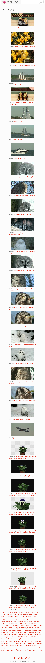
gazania (39, 625)
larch (35, 629)
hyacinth (15, 629)
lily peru (34, 631)
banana (25, 614)
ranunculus (16, 641)
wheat (24, 650)
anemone (27, 612)
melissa (37, 632)
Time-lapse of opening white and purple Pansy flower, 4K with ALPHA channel (22, 532)
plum (12, 640)
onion (39, 634)
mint (8, 634)
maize (8, 632)
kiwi (31, 629)
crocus (8, 621)
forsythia (15, 625)
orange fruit (5, 636)
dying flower (32, 623)
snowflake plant (14, 647)
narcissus (30, 634)
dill (9, 623)
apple (33, 612)
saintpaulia (27, 645)
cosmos (38, 620)
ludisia (3, 632)
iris (20, 629)
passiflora (33, 636)
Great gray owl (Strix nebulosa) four (24, 177)
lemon (14, 631)
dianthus (4, 623)
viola (12, 650)
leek (9, 631)
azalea (20, 614)
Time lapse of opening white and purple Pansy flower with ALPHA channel (22, 513)
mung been (14, 634)
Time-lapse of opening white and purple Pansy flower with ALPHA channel (22, 457)
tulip (27, 649)
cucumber (14, 621)
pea (38, 636)
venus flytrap (5, 650)
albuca (3, 612)
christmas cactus (33, 618)
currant (20, 621)
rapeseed (24, 641)
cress (3, 621)
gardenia (33, 625)
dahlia (26, 621)
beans (36, 614)
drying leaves (23, 623)
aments (21, 612)
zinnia (34, 650)
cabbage (36, 616)
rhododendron (5, 643)
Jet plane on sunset (19, 438)
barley (31, 614)
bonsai (25, 616)
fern (10, 625)
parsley (26, 636)
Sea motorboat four (19, 158)
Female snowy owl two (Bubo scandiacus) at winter (20, 420)
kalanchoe (26, 629)
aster (15, 614)
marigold (31, 632)
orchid (12, 636)
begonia (3, 616)
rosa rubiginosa (16, 643)
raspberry (31, 641)
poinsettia (18, 640)
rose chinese (30, 643)
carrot (15, 618)
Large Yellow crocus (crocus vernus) (24, 46)
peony (19, 638)
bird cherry (11, 616)
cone (33, 620)
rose (23, 643)
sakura (34, 645)
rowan (21, 645)
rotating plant (14, 645)
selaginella (4, 647)
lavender (4, 631)
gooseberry (30, 627)
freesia (22, 625)
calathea (9, 618)
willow (29, 650)
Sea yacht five (17, 140)
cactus (3, 618)
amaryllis (14, 612)
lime (39, 631)
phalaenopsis (5, 640)
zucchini (40, 650)
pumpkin (4, 641)
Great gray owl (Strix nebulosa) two (23, 214)
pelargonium (12, 638)
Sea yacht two (17, 121)
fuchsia (27, 625)
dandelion (36, 621)
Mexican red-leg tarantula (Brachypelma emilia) (19, 233)
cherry (24, 618)
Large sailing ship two (19, 84)
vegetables (37, 649)
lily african (28, 631)
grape (37, 627)
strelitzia (4, 649)
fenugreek (4, 625)
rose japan (38, 643)
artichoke (9, 614)
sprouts (29, 647)
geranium (4, 627)
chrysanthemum (16, 620)
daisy (30, 621)
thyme (17, 649)
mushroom (22, 634)
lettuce (19, 631)
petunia (38, 638)
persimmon (31, 638)
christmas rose (5, 620)
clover (28, 620)
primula (35, 640)
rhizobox (38, 641)
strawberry (36, 647)
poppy (24, 640)
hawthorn (9, 629)
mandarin (19, 632)
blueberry (18, 616)
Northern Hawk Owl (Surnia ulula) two (24, 400)
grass (3, 629)
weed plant (18, 650)
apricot (38, 612)
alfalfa (9, 612)
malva (13, 632)
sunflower (11, 649)
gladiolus (17, 627)
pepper (24, 638)
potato (29, 640)
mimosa (3, 634)
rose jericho (5, 645)
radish (10, 641)
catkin (19, 618)
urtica (31, 649)
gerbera (10, 627)
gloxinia (23, 627)
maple (25, 632)
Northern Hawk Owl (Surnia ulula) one (24, 326)
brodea (30, 616)
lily (23, 631)
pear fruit (4, 638)
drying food (14, 623)
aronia (3, 614)
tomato (22, 649)
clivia (24, 620)
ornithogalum (19, 636)
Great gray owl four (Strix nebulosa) (24, 195)
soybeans (23, 647)
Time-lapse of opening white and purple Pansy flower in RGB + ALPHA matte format (22, 476)
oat (35, 634)
